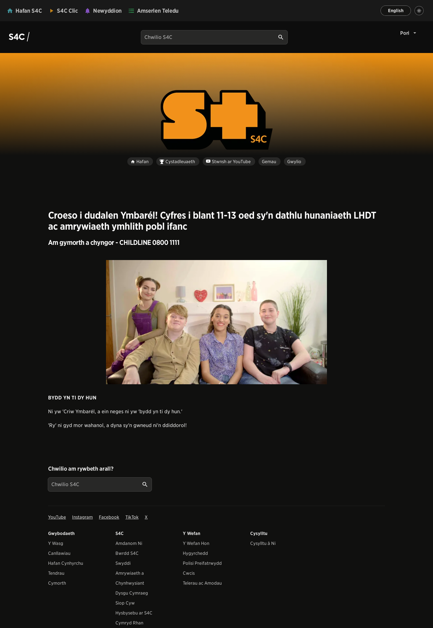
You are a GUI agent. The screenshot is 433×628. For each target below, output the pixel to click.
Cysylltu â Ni (263, 543)
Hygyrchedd (195, 553)
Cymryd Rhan (129, 623)
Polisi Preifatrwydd (202, 563)
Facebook (109, 517)
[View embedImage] (216, 322)
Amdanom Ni (128, 543)
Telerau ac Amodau (202, 583)
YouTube (57, 517)
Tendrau (56, 573)
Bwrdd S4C (127, 553)
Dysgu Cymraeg (131, 593)
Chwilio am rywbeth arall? (80, 468)
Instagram (82, 517)
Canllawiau (59, 553)
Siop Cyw (125, 603)
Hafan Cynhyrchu (65, 563)
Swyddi (123, 563)
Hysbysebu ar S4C (133, 613)
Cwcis (189, 573)
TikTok (132, 517)
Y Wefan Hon (196, 543)
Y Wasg (55, 543)
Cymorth (57, 583)
